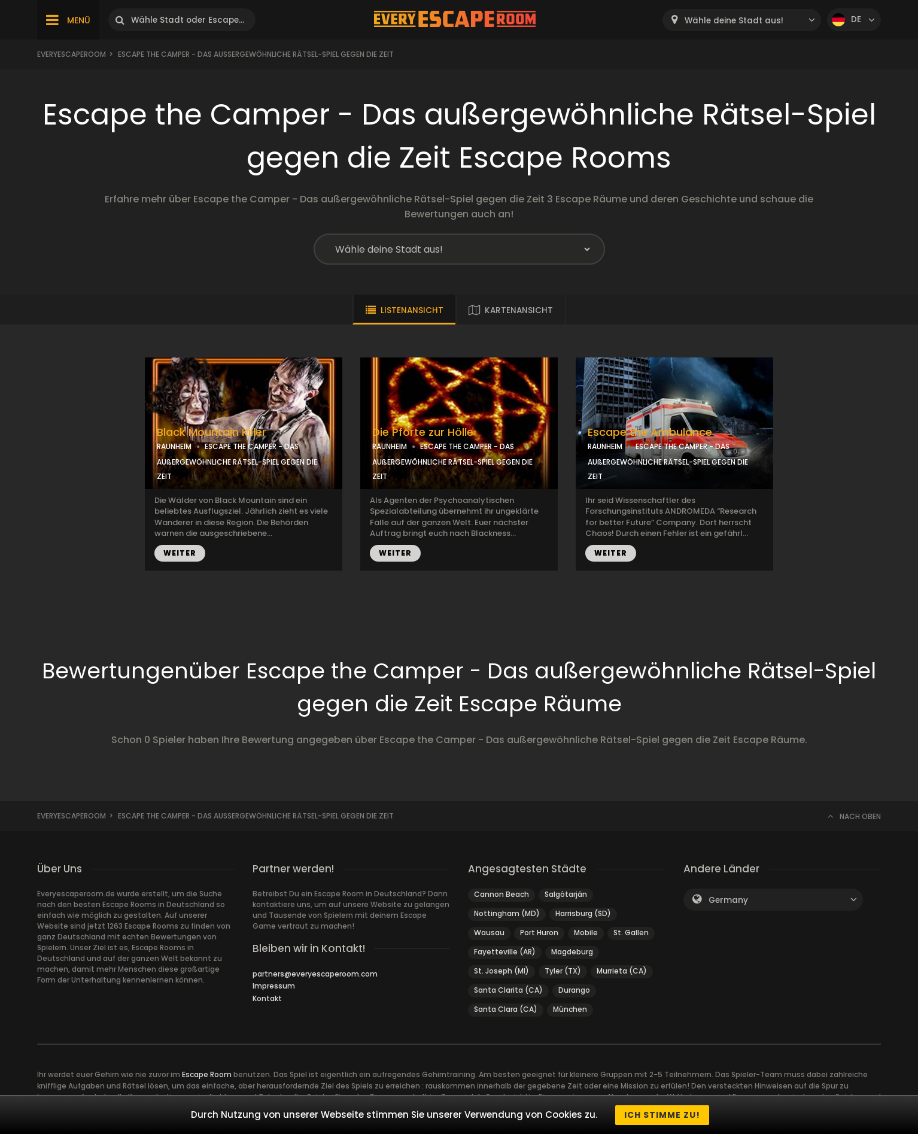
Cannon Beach (501, 894)
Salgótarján (566, 894)
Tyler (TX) (563, 971)
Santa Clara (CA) (505, 1009)
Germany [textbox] (728, 900)
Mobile (586, 932)
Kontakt (267, 998)
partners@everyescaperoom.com (315, 974)
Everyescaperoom (71, 54)
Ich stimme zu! (662, 1115)
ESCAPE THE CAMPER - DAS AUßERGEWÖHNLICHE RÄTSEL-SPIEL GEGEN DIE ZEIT (237, 461)
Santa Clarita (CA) (508, 990)
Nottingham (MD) (507, 913)
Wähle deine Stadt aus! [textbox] (734, 20)
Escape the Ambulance (650, 432)
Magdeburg (572, 952)
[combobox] (741, 20)
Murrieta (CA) (622, 971)
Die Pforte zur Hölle (422, 432)
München (570, 1009)
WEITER (179, 553)
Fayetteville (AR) (505, 952)
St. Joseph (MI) (501, 971)
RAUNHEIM (174, 446)
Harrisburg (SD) (583, 913)
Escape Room (207, 1074)
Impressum (274, 986)
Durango (574, 990)
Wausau (489, 932)
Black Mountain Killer (211, 432)
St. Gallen (631, 932)
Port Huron (539, 932)
